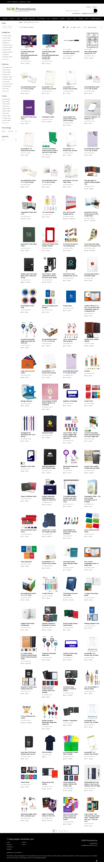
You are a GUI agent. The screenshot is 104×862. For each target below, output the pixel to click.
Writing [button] (81, 18)
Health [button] (62, 18)
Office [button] (68, 18)
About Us (15, 2)
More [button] (86, 18)
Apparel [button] (4, 18)
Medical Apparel (95, 18)
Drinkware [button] (32, 18)
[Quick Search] (78, 11)
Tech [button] (74, 18)
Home (9, 2)
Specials (9, 849)
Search (24, 842)
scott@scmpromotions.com (89, 13)
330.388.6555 (76, 13)
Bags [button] (18, 18)
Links (23, 844)
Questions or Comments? (14, 852)
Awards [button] (12, 18)
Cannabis (24, 18)
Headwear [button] (55, 18)
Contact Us (22, 2)
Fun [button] (48, 18)
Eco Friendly (41, 18)
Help (28, 2)
